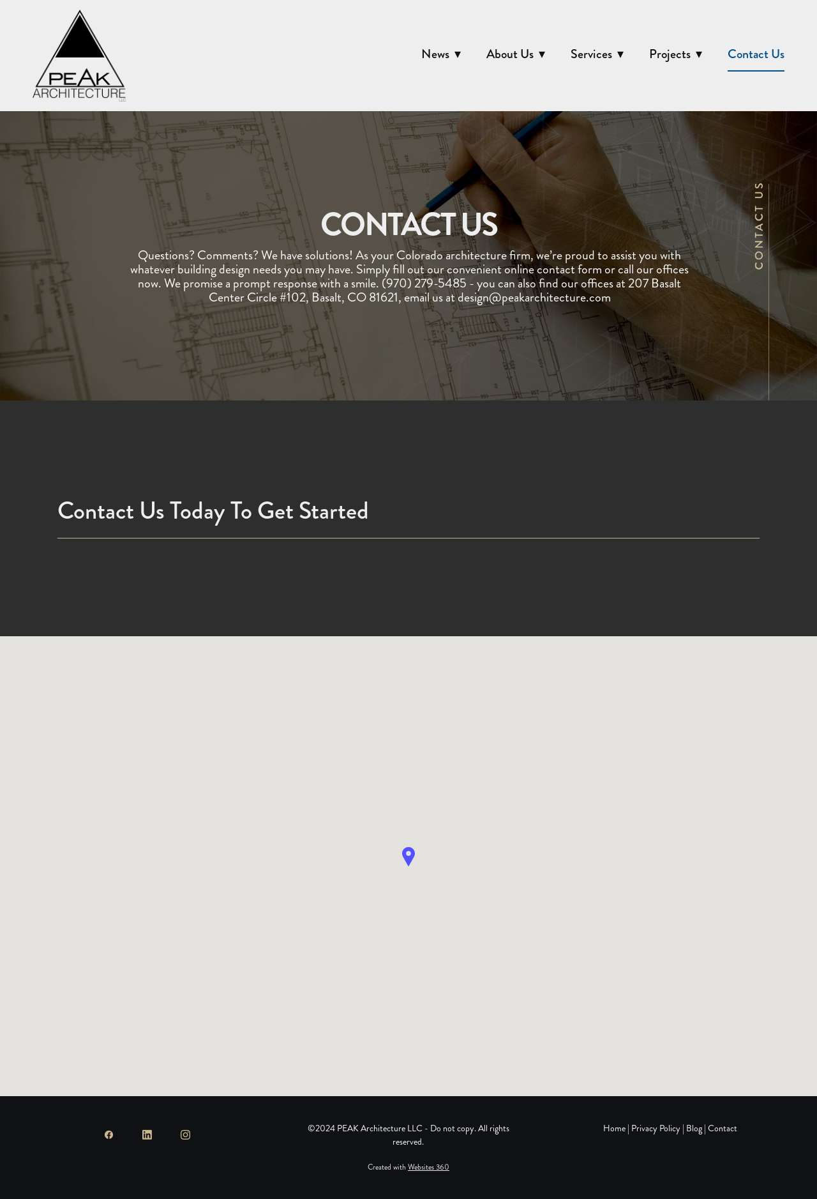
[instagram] (185, 1134)
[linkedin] (147, 1134)
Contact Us (756, 54)
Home (615, 1128)
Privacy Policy (655, 1128)
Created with (408, 1167)
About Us (515, 54)
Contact (722, 1128)
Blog (694, 1128)
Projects (675, 54)
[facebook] (108, 1134)
